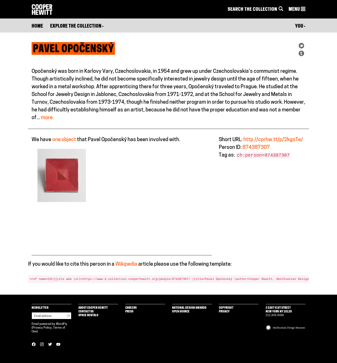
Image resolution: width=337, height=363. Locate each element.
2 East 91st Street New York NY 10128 (279, 309)
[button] (297, 9)
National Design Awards (189, 307)
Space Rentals (88, 315)
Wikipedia (126, 264)
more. (47, 118)
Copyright (226, 307)
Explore (77, 26)
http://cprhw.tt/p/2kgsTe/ (273, 140)
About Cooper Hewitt (93, 307)
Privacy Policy (42, 327)
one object (64, 140)
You (300, 26)
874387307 (256, 147)
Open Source (181, 311)
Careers (131, 307)
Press (129, 311)
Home (37, 26)
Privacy (224, 311)
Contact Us (86, 311)
